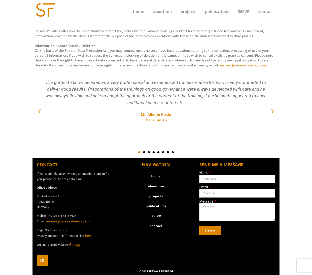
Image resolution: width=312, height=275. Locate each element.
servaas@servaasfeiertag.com (243, 65)
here (64, 230)
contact (265, 11)
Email (204, 187)
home (138, 11)
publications (217, 11)
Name (204, 173)
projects (188, 11)
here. (89, 235)
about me (162, 11)
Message (206, 201)
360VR (244, 11)
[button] (39, 111)
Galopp (74, 244)
